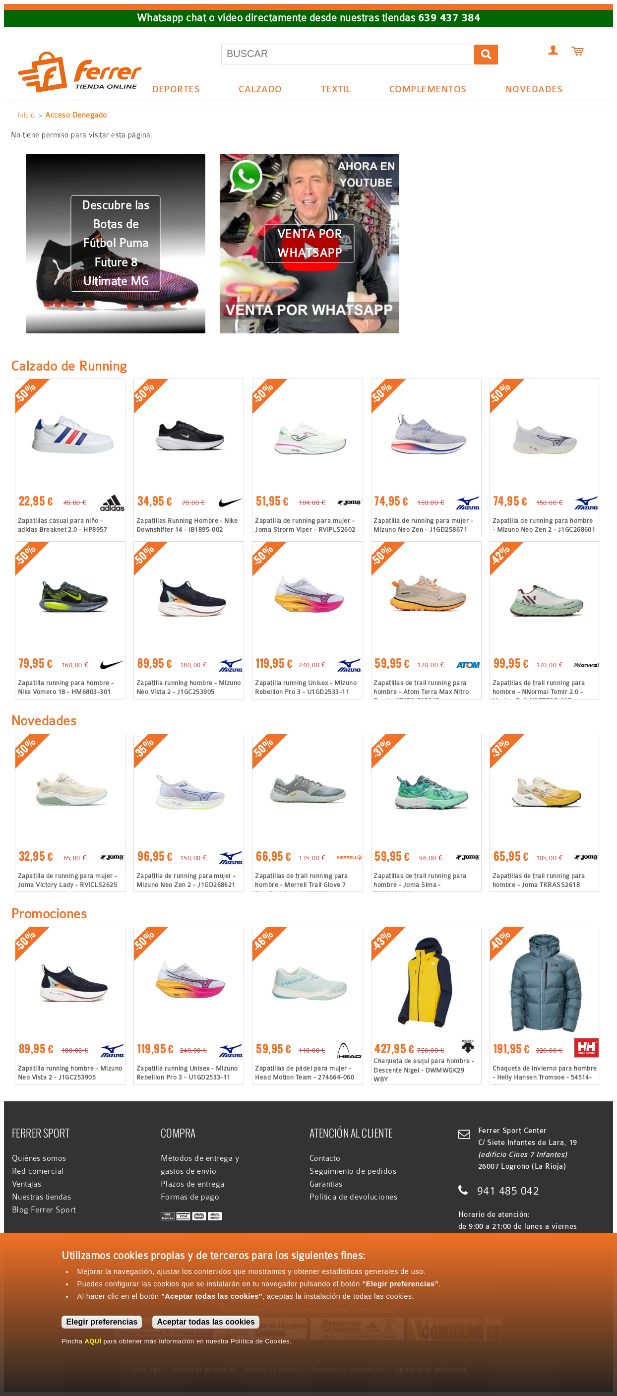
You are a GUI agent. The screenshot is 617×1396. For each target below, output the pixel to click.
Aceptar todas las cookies (205, 1322)
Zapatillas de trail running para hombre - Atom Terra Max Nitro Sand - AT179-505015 (421, 691)
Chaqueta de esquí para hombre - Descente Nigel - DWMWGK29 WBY (423, 1069)
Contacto (325, 1158)
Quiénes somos (39, 1158)
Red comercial (38, 1171)
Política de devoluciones (353, 1197)
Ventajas (27, 1184)
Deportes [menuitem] (172, 91)
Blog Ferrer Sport (44, 1210)
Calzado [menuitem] (257, 91)
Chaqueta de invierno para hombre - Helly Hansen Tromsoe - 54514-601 (545, 1077)
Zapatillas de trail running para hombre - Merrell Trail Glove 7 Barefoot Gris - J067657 (301, 884)
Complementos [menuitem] (424, 91)
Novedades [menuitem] (534, 89)
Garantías (326, 1184)
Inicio (26, 115)
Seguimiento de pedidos (353, 1171)
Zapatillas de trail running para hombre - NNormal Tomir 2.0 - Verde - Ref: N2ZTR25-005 (539, 691)
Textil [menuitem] (332, 91)
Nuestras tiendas (41, 1197)
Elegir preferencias (101, 1322)
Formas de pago (190, 1197)
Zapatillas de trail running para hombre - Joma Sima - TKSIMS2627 (419, 884)
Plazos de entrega (193, 1184)
